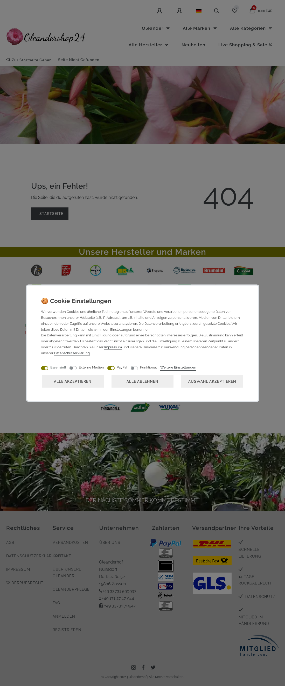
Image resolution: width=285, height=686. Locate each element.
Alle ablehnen (142, 381)
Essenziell (58, 367)
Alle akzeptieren (73, 381)
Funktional (148, 367)
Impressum (113, 347)
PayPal (122, 367)
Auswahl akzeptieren (212, 381)
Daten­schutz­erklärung (72, 353)
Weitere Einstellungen (178, 367)
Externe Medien (91, 367)
